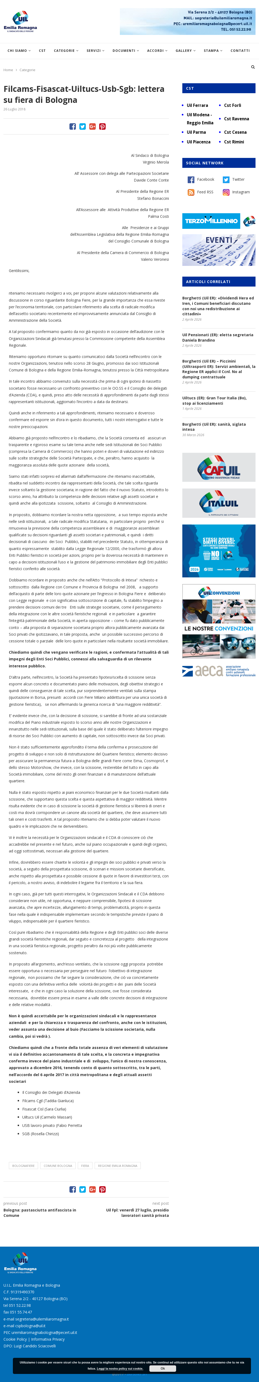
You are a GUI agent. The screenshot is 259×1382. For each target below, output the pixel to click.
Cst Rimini (234, 141)
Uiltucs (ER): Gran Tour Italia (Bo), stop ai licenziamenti (214, 400)
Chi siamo (17, 50)
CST (42, 50)
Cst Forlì (232, 105)
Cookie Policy (15, 1339)
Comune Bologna (58, 1166)
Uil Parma (196, 132)
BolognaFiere (23, 1166)
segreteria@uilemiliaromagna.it (42, 1319)
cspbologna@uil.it (30, 1325)
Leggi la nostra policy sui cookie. (120, 1368)
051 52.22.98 (20, 1305)
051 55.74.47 (21, 1312)
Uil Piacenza (198, 141)
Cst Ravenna (236, 118)
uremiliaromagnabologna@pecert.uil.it (44, 1332)
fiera (85, 1166)
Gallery (184, 50)
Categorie (64, 50)
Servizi (94, 50)
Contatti (240, 50)
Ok (163, 1368)
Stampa (211, 50)
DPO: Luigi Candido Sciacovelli (29, 1345)
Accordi (155, 50)
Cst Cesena (235, 132)
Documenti (124, 50)
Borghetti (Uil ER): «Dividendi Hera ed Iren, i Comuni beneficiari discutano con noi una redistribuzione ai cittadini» (218, 305)
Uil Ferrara (197, 105)
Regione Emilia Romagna (117, 1166)
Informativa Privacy (48, 1339)
